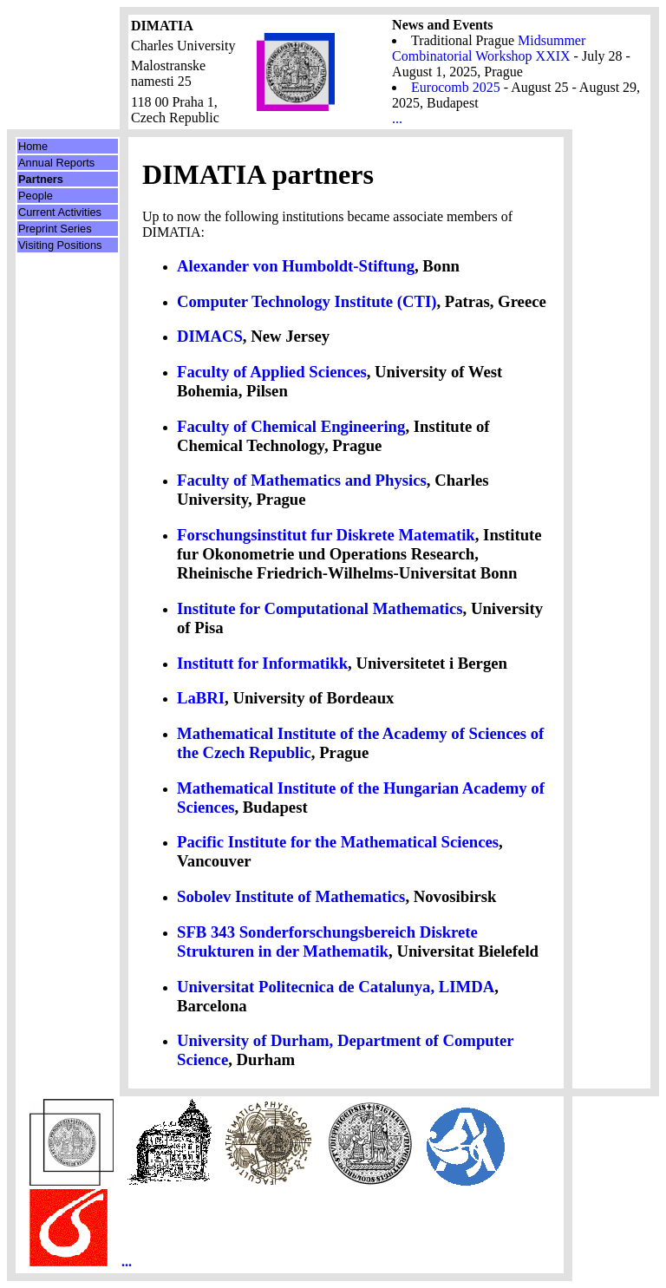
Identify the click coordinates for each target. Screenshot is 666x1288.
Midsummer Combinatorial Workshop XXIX (488, 48)
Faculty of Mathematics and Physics (302, 480)
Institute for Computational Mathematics (320, 608)
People (35, 195)
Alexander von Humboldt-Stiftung (296, 266)
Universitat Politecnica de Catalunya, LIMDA (335, 986)
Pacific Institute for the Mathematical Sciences (338, 842)
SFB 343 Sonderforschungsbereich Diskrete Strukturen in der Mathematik (327, 941)
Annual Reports (56, 162)
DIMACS (210, 336)
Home (33, 146)
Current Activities (59, 212)
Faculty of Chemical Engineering (291, 426)
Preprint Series (55, 228)
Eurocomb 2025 (455, 87)
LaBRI (201, 698)
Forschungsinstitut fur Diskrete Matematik (326, 535)
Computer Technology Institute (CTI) (306, 301)
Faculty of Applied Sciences (272, 372)
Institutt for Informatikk (262, 663)
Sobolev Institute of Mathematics (291, 896)
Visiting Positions (60, 245)
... (397, 118)
